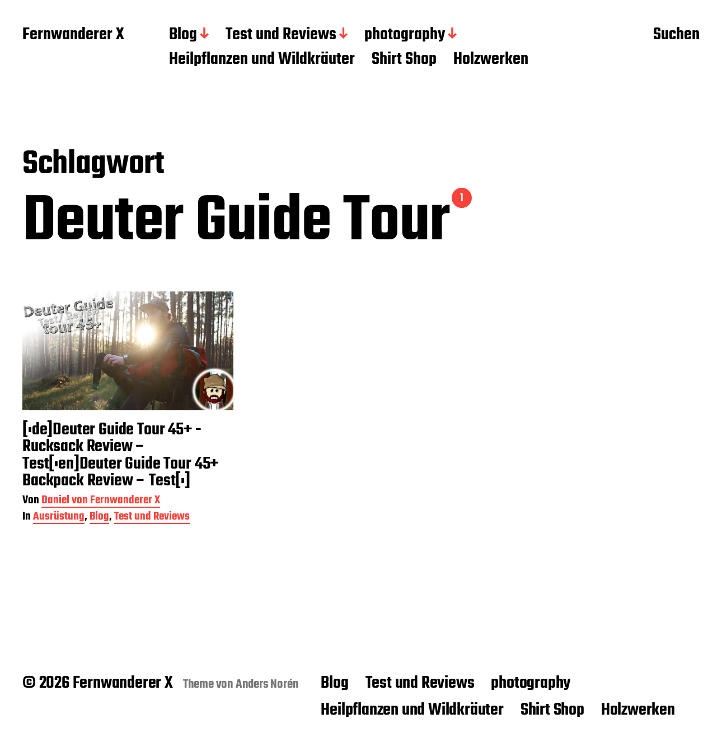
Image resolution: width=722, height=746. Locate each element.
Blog (183, 35)
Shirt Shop (404, 59)
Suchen (676, 35)
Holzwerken (490, 59)
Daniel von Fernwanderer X (100, 501)
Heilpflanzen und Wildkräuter (262, 59)
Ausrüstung (59, 517)
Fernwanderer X (73, 35)
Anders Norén (267, 684)
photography (404, 35)
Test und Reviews (281, 35)
